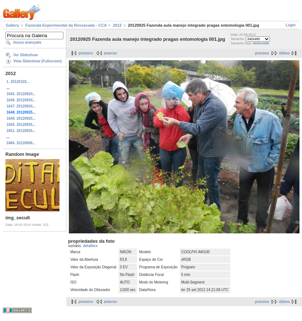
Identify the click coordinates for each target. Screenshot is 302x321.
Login (291, 25)
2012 (117, 25)
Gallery (12, 25)
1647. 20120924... (21, 106)
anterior (110, 53)
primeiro (86, 53)
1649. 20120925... (21, 118)
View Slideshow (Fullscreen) (37, 61)
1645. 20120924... (21, 94)
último (284, 53)
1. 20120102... (18, 82)
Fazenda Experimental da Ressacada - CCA (66, 25)
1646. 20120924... (21, 100)
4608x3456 (261, 43)
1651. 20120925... (21, 131)
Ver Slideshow (25, 55)
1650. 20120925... (21, 125)
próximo (262, 53)
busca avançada (27, 42)
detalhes (90, 246)
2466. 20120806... (21, 143)
